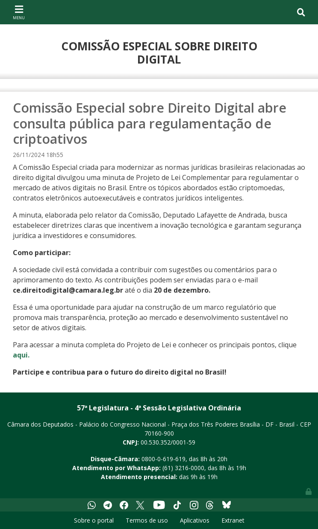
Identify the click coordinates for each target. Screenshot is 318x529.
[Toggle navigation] (18, 12)
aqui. (21, 355)
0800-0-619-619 (163, 459)
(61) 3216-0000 (183, 468)
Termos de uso (147, 520)
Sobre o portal (94, 520)
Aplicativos (194, 520)
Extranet (232, 520)
